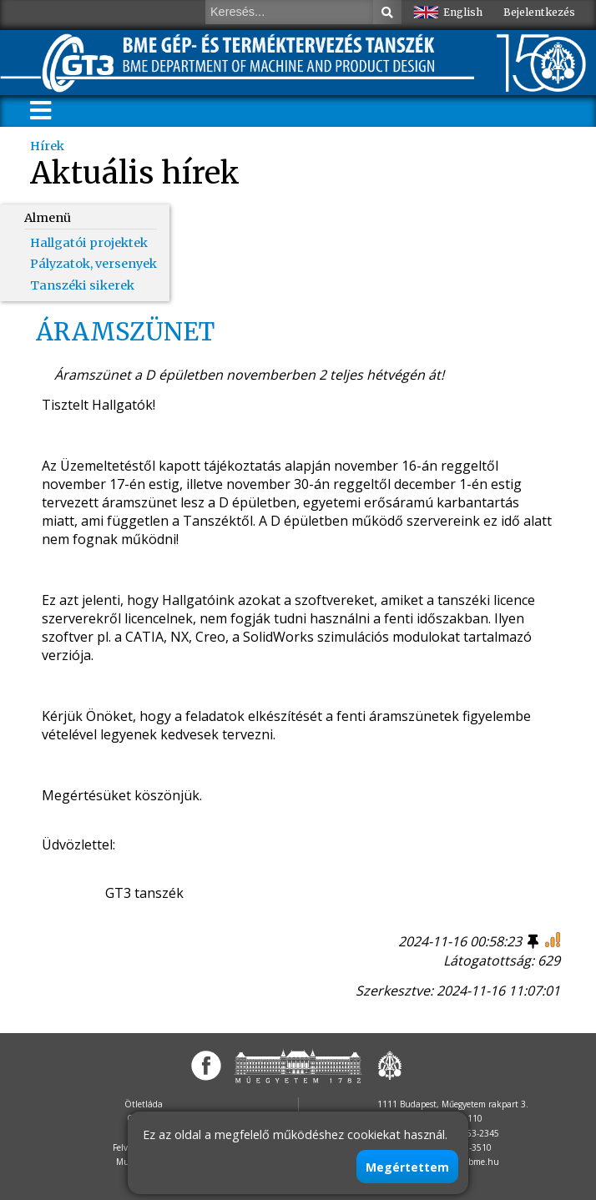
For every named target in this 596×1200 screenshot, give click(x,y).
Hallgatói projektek (89, 242)
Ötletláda (143, 1104)
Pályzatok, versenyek (93, 263)
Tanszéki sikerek (82, 285)
